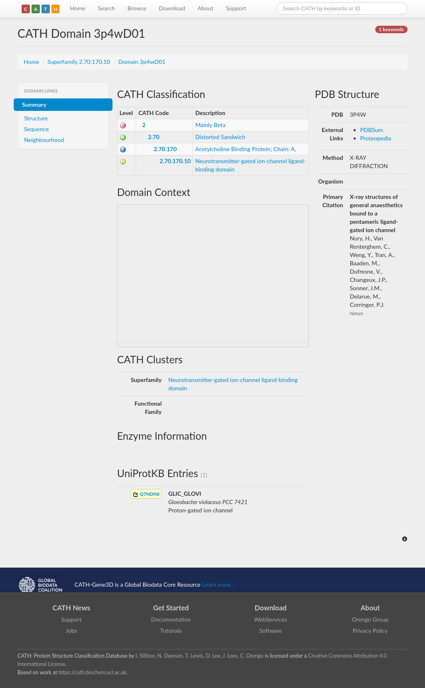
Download (172, 8)
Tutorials (171, 630)
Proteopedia (375, 138)
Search (106, 8)
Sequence (36, 128)
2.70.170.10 (175, 160)
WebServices (270, 619)
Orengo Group (370, 619)
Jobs (71, 630)
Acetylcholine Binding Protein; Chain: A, (245, 148)
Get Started (171, 607)
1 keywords (391, 29)
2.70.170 (165, 148)
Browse (137, 8)
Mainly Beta (210, 124)
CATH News (71, 607)
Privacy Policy (370, 630)
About (205, 8)
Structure (36, 118)
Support (236, 8)
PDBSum (371, 129)
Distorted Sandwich (220, 136)
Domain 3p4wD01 (142, 61)
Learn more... (218, 584)
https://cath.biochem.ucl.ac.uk (93, 672)
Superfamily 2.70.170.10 (79, 61)
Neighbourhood (44, 139)
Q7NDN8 (146, 494)
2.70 (153, 136)
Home (77, 8)
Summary (34, 104)
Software (270, 630)
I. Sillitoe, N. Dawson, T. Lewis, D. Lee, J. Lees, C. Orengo (200, 656)
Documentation (171, 619)
